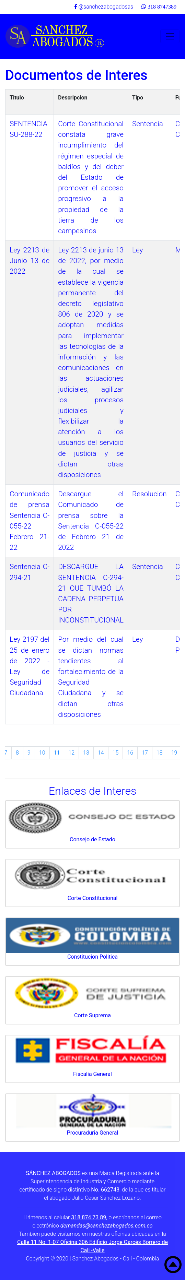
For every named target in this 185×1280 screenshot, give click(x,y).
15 (116, 752)
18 (160, 752)
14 (101, 752)
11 (57, 752)
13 (86, 752)
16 (130, 752)
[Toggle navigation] (170, 36)
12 (71, 752)
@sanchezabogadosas (104, 6)
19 (174, 752)
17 (145, 752)
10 (42, 752)
